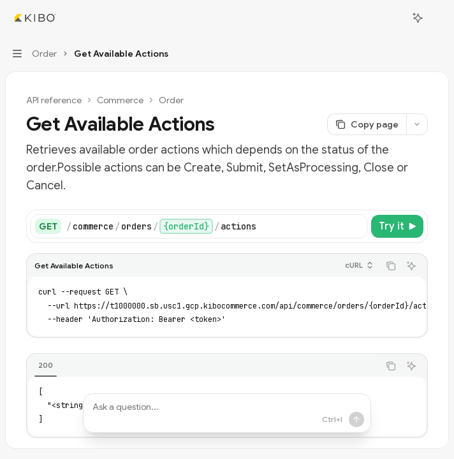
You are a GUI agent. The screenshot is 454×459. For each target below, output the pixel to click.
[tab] (45, 365)
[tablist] (202, 366)
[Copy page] (366, 124)
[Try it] (397, 226)
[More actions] (437, 18)
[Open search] (394, 18)
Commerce (120, 100)
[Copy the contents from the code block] (391, 266)
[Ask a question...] (227, 413)
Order (171, 100)
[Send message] (334, 419)
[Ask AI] (411, 266)
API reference (54, 100)
